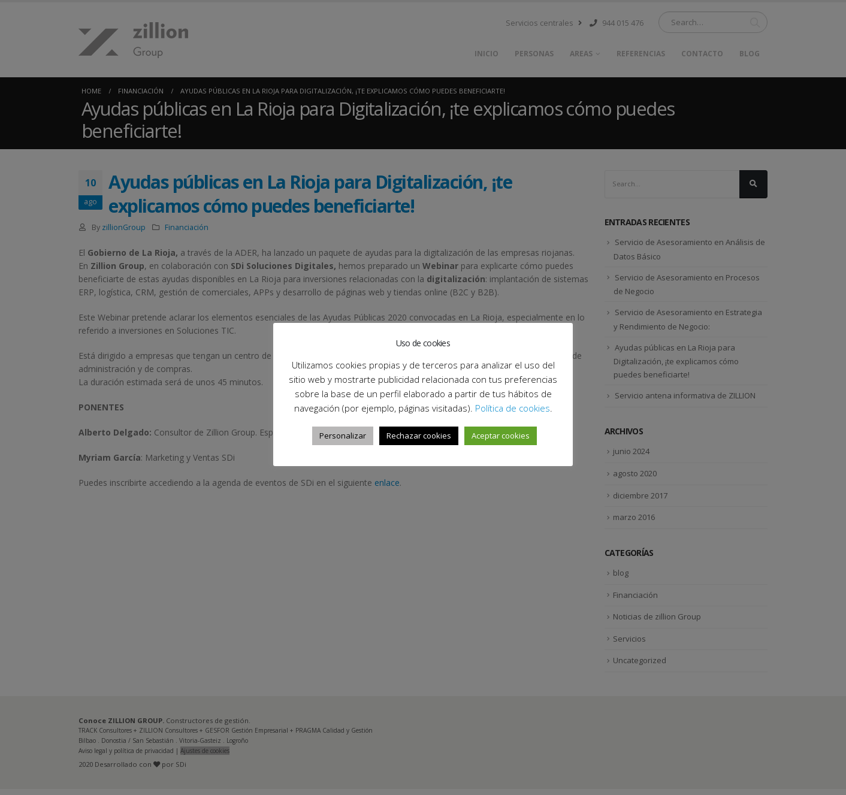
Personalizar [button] (342, 435)
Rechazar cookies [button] (418, 435)
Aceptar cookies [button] (501, 435)
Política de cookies (512, 408)
